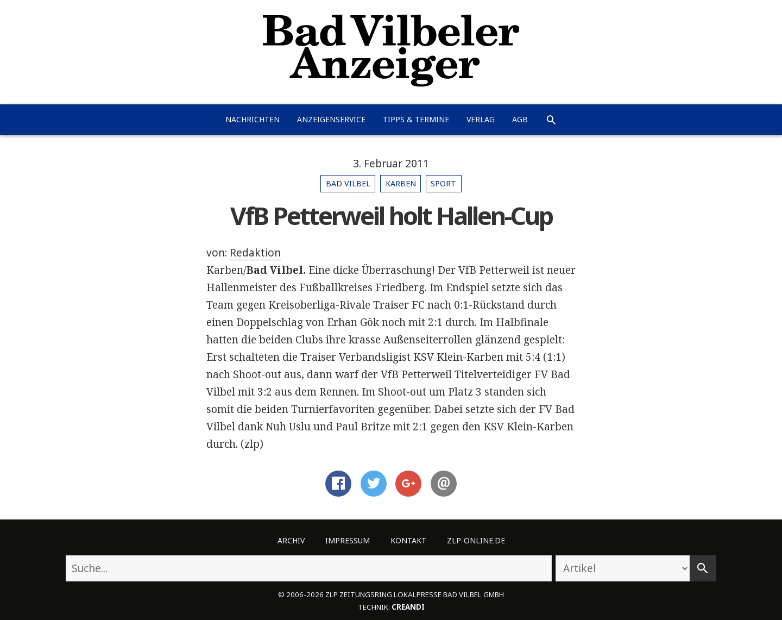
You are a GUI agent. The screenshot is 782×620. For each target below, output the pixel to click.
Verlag (480, 119)
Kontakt (408, 540)
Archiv (291, 540)
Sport (443, 183)
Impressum (347, 540)
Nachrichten (252, 119)
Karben (401, 183)
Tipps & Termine (416, 119)
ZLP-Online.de (476, 540)
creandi (408, 607)
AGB (520, 119)
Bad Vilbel (348, 183)
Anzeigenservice (331, 119)
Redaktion (255, 253)
